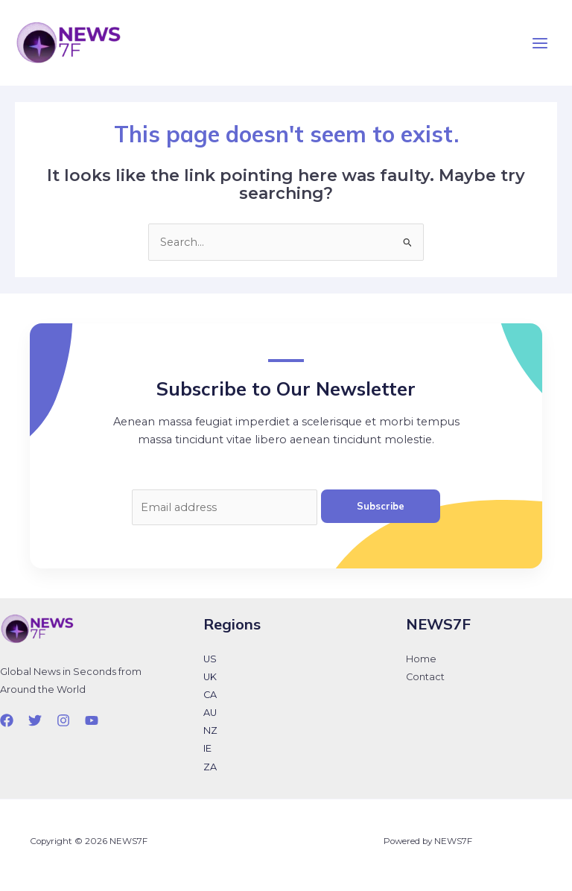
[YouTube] (91, 720)
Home (421, 659)
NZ (210, 730)
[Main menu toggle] (540, 43)
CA (210, 694)
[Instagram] (63, 720)
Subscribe (380, 506)
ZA (210, 767)
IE (207, 748)
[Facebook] (6, 720)
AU (210, 712)
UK (210, 676)
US (210, 659)
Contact (425, 676)
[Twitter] (35, 720)
